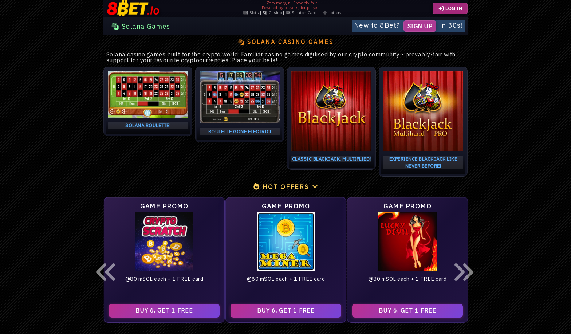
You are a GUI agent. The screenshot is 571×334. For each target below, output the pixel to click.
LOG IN (450, 8)
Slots (251, 13)
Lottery (331, 13)
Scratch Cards (302, 13)
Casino (272, 13)
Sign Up (420, 26)
